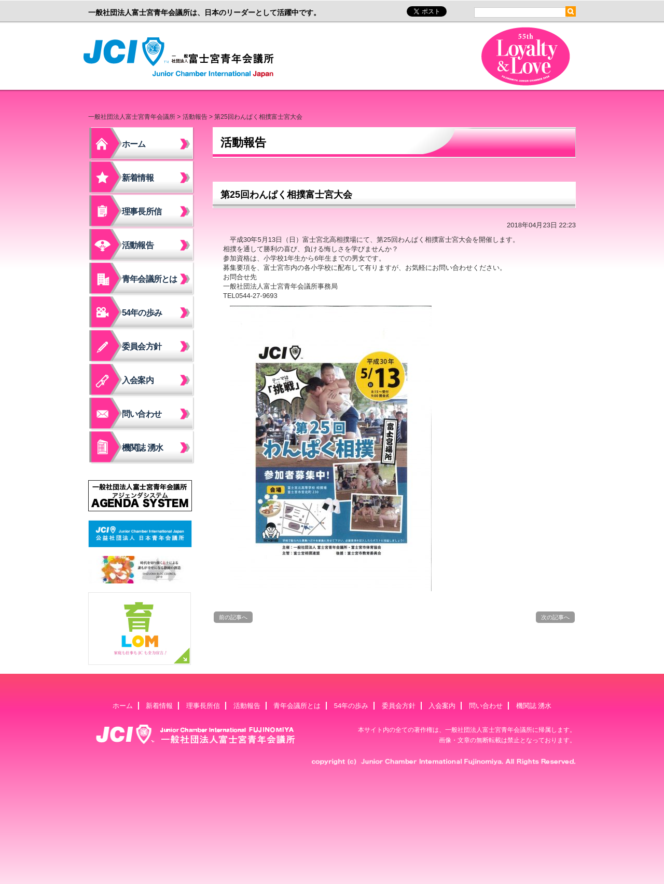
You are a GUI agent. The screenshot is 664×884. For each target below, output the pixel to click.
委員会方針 (141, 346)
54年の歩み (142, 312)
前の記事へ (233, 617)
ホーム (134, 144)
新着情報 (138, 177)
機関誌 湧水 (142, 447)
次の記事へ (555, 617)
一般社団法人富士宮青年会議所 (181, 57)
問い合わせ (141, 414)
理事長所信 (141, 211)
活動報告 (195, 116)
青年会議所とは (149, 279)
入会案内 (138, 380)
